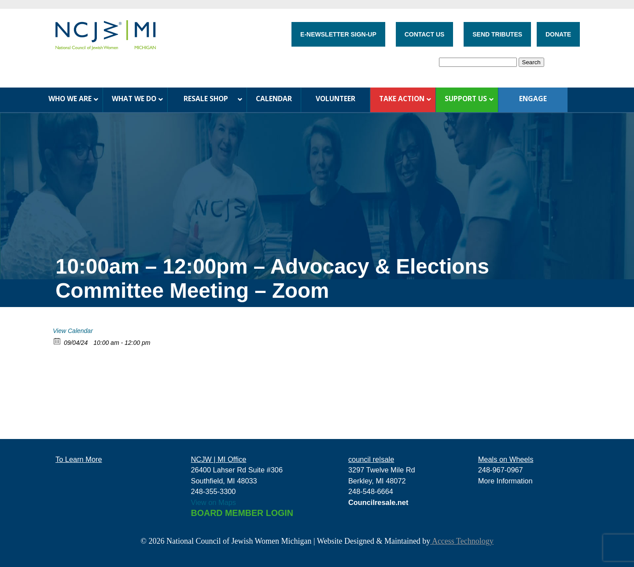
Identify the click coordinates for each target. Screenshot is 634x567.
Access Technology (461, 541)
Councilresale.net (378, 502)
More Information (505, 481)
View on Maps (213, 502)
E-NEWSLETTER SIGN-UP (338, 34)
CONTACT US (425, 34)
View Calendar (73, 330)
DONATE (558, 34)
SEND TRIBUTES (497, 34)
